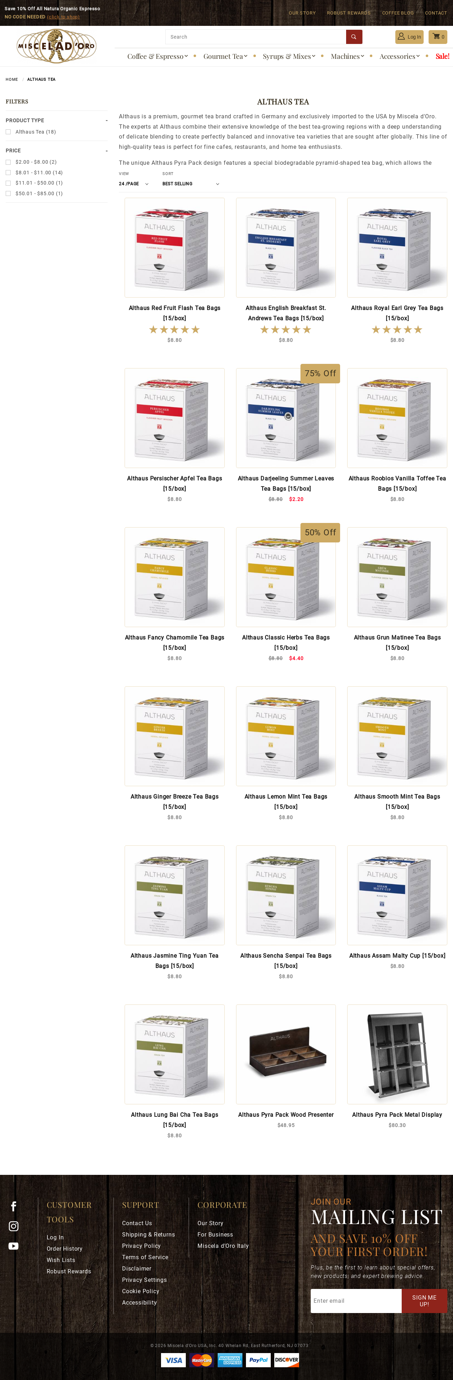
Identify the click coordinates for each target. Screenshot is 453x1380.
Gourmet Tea (225, 56)
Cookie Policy (140, 1291)
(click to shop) (63, 16)
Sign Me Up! (424, 1301)
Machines (348, 56)
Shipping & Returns (148, 1234)
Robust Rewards (349, 13)
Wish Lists (61, 1260)
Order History (65, 1248)
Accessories (400, 56)
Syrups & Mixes (289, 56)
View (124, 173)
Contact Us (137, 1223)
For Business (215, 1234)
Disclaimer (136, 1268)
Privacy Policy (141, 1246)
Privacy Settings (144, 1280)
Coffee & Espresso (158, 56)
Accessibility (139, 1302)
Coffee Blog (398, 13)
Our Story (302, 13)
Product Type (25, 120)
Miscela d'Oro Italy (223, 1246)
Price (13, 150)
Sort (168, 173)
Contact (436, 13)
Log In (409, 36)
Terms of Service (145, 1257)
